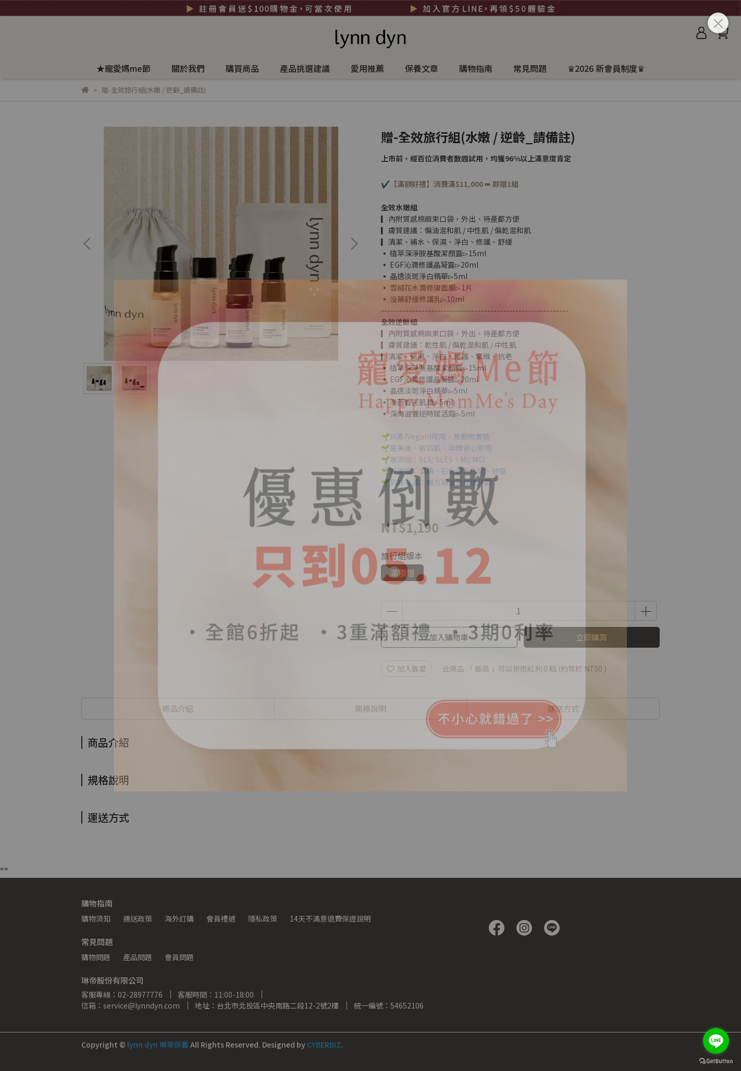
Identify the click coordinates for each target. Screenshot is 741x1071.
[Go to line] (716, 1041)
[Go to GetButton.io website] (716, 1060)
